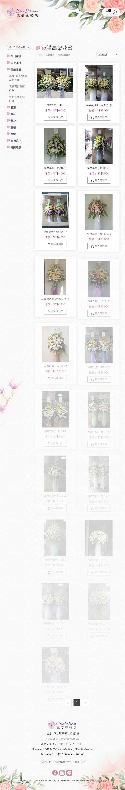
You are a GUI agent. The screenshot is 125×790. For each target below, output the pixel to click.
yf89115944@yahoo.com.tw (62, 738)
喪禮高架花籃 (64, 55)
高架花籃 (50, 55)
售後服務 (80, 762)
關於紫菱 (46, 762)
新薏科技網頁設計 (98, 780)
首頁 (40, 55)
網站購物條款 (63, 762)
